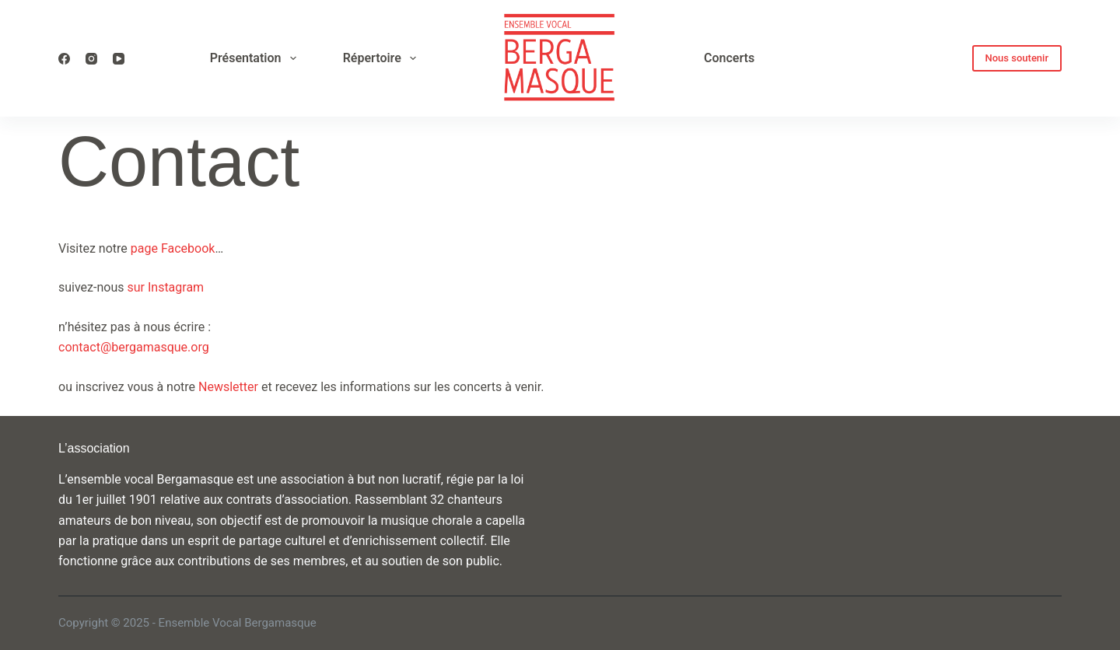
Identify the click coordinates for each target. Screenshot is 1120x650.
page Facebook (173, 248)
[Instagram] (91, 59)
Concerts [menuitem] (729, 58)
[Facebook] (64, 59)
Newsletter (228, 386)
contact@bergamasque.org (133, 347)
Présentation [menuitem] (256, 58)
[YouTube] (118, 59)
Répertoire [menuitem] (382, 58)
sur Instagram (167, 287)
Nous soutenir (1017, 58)
